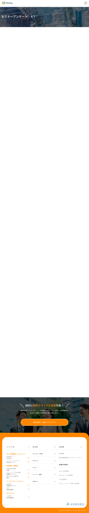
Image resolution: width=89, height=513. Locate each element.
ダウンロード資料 (38, 454)
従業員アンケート (18, 473)
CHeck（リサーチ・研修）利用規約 (69, 483)
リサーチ (18, 484)
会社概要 (61, 453)
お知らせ (35, 481)
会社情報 (61, 447)
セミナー (35, 467)
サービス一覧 (10, 447)
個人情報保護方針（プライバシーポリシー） (70, 459)
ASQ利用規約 (63, 479)
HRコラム (35, 460)
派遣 (18, 496)
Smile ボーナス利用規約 (66, 475)
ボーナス (18, 461)
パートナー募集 (37, 474)
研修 (18, 488)
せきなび (18, 457)
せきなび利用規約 (64, 471)
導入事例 (35, 447)
